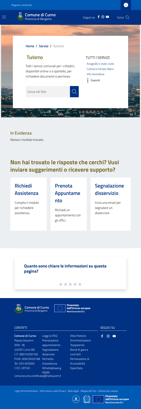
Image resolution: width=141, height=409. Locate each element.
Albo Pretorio (78, 336)
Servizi (43, 46)
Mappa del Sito (88, 391)
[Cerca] (127, 17)
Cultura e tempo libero (100, 69)
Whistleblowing (51, 368)
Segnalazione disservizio (109, 189)
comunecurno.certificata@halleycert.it (37, 376)
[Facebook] (98, 16)
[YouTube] (107, 16)
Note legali (73, 391)
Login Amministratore (26, 391)
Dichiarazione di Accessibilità (79, 361)
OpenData (76, 368)
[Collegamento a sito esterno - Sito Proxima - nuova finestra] (76, 399)
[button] (92, 80)
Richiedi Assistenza (26, 189)
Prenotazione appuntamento (51, 342)
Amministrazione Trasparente (80, 342)
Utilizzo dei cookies (108, 391)
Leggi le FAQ (49, 336)
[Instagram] (103, 16)
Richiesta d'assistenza (49, 361)
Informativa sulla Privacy (53, 391)
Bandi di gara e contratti (79, 351)
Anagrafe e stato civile (100, 63)
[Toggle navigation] (4, 17)
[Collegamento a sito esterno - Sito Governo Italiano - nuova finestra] (87, 399)
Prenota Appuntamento (67, 193)
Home (30, 46)
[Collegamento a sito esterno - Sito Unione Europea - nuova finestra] (71, 309)
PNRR (46, 372)
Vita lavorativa (95, 74)
